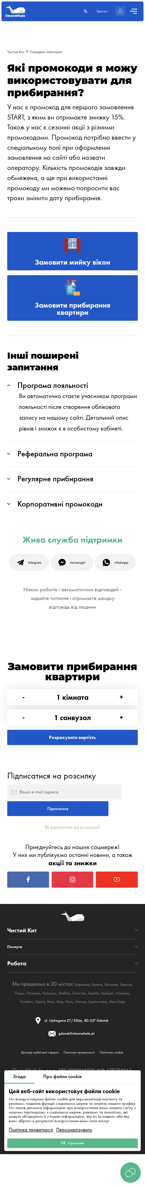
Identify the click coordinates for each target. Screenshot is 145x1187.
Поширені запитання (62, 51)
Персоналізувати (74, 1124)
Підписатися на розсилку (51, 861)
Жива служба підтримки (72, 568)
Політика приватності (31, 1124)
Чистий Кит (19, 51)
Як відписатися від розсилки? (72, 933)
